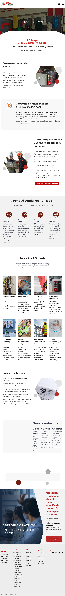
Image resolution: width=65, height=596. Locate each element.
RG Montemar (41, 558)
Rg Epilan (41, 563)
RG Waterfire (42, 555)
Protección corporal (17, 557)
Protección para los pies (17, 561)
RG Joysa (41, 552)
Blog (27, 563)
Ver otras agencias (33, 477)
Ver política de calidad (24, 124)
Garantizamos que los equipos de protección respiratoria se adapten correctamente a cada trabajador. (55, 355)
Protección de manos (17, 553)
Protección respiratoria (17, 581)
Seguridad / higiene (17, 569)
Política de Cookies (5, 557)
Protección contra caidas (18, 565)
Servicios (28, 552)
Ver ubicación (45, 449)
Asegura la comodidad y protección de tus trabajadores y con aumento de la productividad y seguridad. (24, 308)
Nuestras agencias (28, 559)
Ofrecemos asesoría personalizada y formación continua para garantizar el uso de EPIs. (8, 355)
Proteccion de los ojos (17, 577)
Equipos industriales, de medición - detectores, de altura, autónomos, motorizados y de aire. (24, 355)
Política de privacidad (5, 561)
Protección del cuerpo (17, 585)
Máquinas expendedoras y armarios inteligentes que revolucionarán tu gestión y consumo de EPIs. (55, 309)
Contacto (29, 565)
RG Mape (41, 561)
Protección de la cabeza (18, 573)
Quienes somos (28, 555)
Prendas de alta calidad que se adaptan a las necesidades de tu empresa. (9, 305)
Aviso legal (5, 554)
